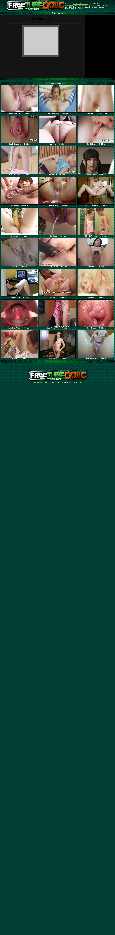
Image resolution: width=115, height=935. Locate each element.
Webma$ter (79, 382)
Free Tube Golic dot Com (80, 4)
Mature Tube (69, 5)
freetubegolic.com (37, 382)
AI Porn (89, 5)
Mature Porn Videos (80, 5)
